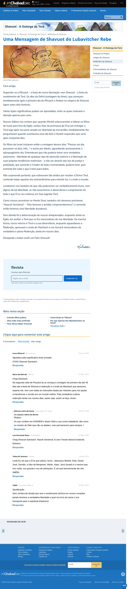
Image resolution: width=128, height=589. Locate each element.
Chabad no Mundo (92, 556)
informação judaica (84, 575)
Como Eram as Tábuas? (61, 317)
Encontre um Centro (85, 3)
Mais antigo (36, 341)
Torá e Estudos (45, 11)
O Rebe (89, 552)
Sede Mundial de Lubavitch (81, 573)
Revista (103, 11)
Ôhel (88, 554)
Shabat (70, 552)
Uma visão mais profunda (18, 321)
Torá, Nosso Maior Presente (19, 324)
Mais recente (23, 341)
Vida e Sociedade (28, 11)
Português (113, 3)
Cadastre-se (43, 556)
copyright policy (24, 301)
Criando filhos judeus (16, 317)
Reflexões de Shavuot (57, 34)
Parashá (70, 556)
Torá (69, 575)
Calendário (42, 552)
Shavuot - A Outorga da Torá (24, 26)
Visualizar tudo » (57, 326)
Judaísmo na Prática (10, 11)
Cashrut (70, 554)
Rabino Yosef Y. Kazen (53, 575)
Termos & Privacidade (101, 582)
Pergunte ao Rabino (69, 3)
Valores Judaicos (61, 11)
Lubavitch (47, 573)
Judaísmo (74, 575)
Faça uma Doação (101, 3)
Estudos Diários (44, 554)
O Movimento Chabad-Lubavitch (83, 11)
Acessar (56, 3)
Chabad (41, 573)
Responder (18, 365)
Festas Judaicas (9, 34)
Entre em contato (118, 582)
